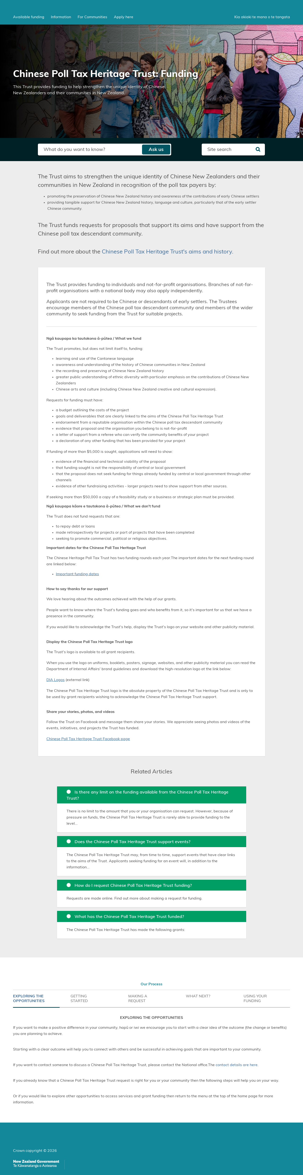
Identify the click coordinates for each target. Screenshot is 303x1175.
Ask (156, 149)
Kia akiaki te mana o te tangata (262, 17)
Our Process (151, 984)
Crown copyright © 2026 (35, 1151)
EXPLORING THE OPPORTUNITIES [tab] (29, 998)
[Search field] (90, 149)
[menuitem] (28, 17)
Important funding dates (77, 574)
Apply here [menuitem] (123, 17)
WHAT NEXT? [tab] (198, 996)
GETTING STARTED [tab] (79, 998)
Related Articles (151, 772)
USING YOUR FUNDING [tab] (255, 998)
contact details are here (237, 1065)
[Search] (258, 149)
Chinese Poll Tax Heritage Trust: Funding (105, 74)
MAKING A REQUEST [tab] (137, 998)
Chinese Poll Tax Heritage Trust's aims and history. (167, 252)
